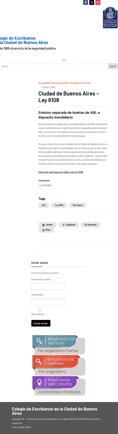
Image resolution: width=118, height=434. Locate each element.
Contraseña (37, 294)
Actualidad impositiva (50, 82)
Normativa (74, 82)
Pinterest (92, 224)
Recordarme (39, 312)
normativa (78, 205)
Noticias (85, 82)
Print (48, 230)
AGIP (65, 82)
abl (43, 205)
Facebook (70, 224)
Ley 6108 (59, 205)
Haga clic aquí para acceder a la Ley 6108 (60, 171)
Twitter (49, 224)
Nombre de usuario (41, 279)
